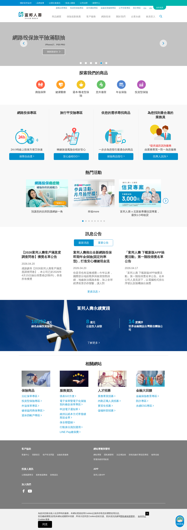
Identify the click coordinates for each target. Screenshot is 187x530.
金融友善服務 (62, 455)
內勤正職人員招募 (108, 401)
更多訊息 (92, 291)
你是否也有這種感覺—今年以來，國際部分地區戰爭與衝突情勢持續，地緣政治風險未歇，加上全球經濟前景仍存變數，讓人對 (93, 267)
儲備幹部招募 (106, 410)
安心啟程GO (71, 136)
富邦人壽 (30, 15)
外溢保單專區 (29, 405)
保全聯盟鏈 (66, 422)
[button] (81, 63)
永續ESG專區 (144, 405)
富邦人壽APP (99, 475)
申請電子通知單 (69, 409)
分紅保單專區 (29, 396)
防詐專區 (137, 8)
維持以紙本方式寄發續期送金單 (73, 416)
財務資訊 (54, 475)
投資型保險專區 (76, 8)
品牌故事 (40, 3)
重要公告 (103, 242)
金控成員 (159, 8)
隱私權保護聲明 (127, 516)
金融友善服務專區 (108, 8)
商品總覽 (56, 16)
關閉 (147, 513)
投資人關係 (70, 3)
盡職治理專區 (61, 8)
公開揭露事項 (27, 475)
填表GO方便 (67, 396)
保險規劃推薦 (74, 16)
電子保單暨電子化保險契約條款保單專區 (73, 403)
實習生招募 (104, 405)
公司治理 (84, 3)
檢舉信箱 (155, 455)
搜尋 (162, 17)
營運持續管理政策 (101, 459)
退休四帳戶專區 (31, 415)
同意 (45, 524)
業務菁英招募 (106, 396)
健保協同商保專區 (32, 410)
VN (150, 8)
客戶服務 (91, 16)
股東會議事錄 (41, 475)
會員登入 (150, 16)
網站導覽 (97, 455)
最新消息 (83, 242)
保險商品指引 (115, 136)
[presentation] (23, 43)
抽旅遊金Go (79, 52)
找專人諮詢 (160, 132)
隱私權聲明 (109, 455)
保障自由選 (25, 156)
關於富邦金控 (26, 3)
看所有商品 (26, 136)
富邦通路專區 (92, 8)
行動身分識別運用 (70, 427)
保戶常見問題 (48, 455)
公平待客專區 (124, 8)
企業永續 (135, 16)
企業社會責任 (54, 3)
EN (145, 8)
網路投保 (106, 16)
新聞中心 (96, 3)
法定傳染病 (121, 455)
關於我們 (120, 16)
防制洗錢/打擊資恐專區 (138, 455)
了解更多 (92, 342)
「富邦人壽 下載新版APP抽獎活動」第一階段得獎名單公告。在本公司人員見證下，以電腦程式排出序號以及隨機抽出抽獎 (145, 267)
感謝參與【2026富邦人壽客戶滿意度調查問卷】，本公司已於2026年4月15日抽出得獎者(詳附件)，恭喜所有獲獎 (42, 265)
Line (36, 491)
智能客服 (179, 520)
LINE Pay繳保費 (69, 432)
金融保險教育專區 (146, 396)
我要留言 (36, 455)
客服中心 (25, 455)
